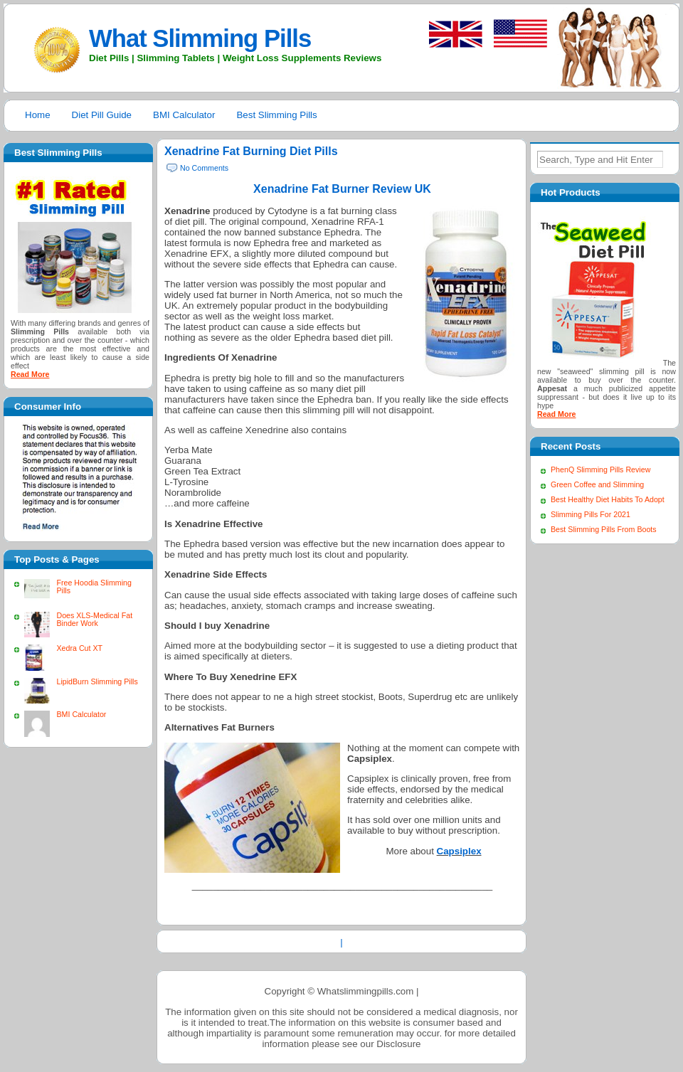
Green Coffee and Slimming (597, 484)
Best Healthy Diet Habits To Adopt (608, 499)
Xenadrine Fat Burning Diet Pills (251, 151)
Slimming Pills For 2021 (590, 514)
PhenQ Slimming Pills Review (600, 469)
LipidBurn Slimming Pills (96, 681)
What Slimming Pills (200, 38)
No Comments (204, 168)
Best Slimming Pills (276, 115)
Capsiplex (459, 851)
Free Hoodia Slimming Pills (93, 586)
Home (38, 115)
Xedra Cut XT (79, 648)
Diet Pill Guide (102, 115)
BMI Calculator (184, 115)
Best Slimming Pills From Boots (604, 529)
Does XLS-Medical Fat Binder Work (94, 619)
